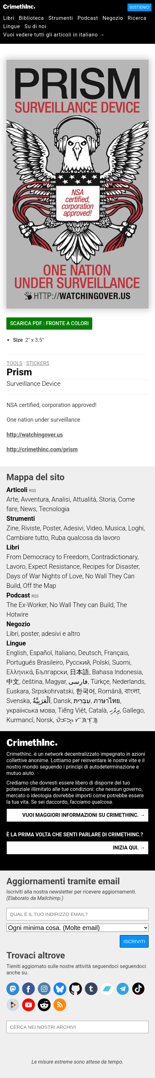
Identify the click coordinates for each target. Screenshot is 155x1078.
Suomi (121, 662)
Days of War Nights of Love (44, 576)
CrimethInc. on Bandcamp (107, 988)
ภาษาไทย (107, 701)
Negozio (112, 18)
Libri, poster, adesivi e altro (43, 633)
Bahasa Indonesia (117, 672)
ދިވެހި (115, 710)
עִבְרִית (82, 701)
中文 (12, 681)
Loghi (135, 528)
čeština (32, 681)
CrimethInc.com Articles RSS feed (59, 1004)
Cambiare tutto (27, 538)
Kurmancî (19, 720)
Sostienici (139, 7)
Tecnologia (54, 509)
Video (94, 528)
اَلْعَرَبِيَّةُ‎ (42, 701)
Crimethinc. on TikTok (138, 988)
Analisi (61, 499)
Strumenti (60, 18)
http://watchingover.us (34, 435)
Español (40, 653)
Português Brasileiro (34, 662)
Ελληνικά (19, 672)
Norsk (44, 720)
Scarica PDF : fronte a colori (49, 323)
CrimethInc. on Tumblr (91, 988)
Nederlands (128, 681)
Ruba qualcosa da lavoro (85, 538)
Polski (101, 662)
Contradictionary (114, 557)
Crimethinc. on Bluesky (59, 988)
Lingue (11, 26)
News (28, 509)
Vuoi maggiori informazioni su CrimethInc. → (83, 815)
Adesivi (73, 528)
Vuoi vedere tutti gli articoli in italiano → (54, 35)
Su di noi (35, 26)
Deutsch (89, 653)
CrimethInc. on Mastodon (12, 988)
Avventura (35, 499)
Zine (12, 528)
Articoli (17, 490)
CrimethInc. (19, 6)
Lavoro (16, 566)
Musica (115, 528)
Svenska (18, 701)
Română (110, 691)
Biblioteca (31, 18)
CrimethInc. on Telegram (122, 988)
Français (116, 653)
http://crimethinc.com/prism (42, 449)
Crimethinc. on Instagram (44, 988)
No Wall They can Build (82, 605)
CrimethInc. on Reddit (44, 1004)
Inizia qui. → (129, 848)
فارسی (78, 681)
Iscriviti (134, 941)
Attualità (84, 499)
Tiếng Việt (72, 710)
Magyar (55, 681)
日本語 (79, 672)
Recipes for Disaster (111, 566)
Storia (107, 499)
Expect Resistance (54, 566)
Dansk (62, 701)
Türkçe (100, 681)
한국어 (85, 691)
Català (98, 710)
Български (51, 672)
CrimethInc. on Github (75, 988)
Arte (12, 499)
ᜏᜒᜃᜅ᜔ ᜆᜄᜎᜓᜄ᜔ (77, 720)
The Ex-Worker (26, 605)
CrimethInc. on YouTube (28, 1004)
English (16, 653)
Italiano (65, 653)
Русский (78, 662)
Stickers (37, 363)
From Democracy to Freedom (47, 557)
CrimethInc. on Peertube (12, 1004)
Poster (52, 528)
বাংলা (132, 691)
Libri (8, 18)
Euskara (17, 691)
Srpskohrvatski (52, 691)
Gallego (132, 710)
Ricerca (137, 18)
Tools (14, 363)
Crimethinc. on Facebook (28, 988)
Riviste (30, 528)
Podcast (88, 18)
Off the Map (39, 586)
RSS (32, 490)
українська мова (30, 710)
